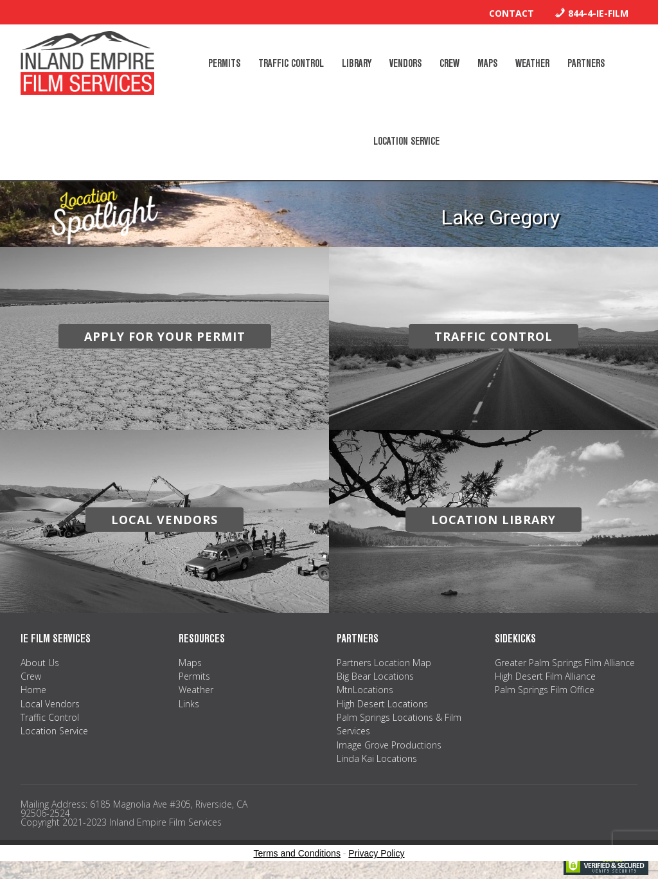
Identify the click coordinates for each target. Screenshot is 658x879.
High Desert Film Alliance (545, 676)
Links (189, 704)
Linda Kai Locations (377, 758)
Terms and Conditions (297, 853)
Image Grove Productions (389, 745)
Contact (511, 13)
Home (33, 690)
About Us (40, 663)
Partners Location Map (384, 663)
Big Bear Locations (375, 676)
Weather (196, 690)
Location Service (54, 731)
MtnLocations (365, 690)
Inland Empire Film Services (87, 63)
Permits (194, 676)
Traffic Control (50, 717)
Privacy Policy (376, 853)
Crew (31, 676)
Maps (190, 663)
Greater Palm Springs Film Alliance (565, 663)
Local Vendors (50, 704)
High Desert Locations (382, 704)
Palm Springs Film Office (544, 690)
